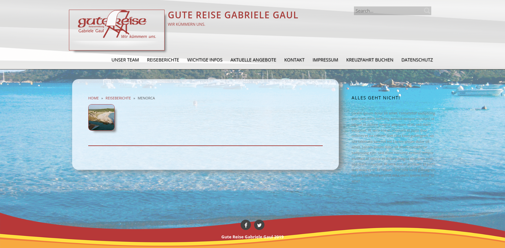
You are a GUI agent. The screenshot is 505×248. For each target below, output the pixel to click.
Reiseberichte (118, 98)
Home (93, 98)
